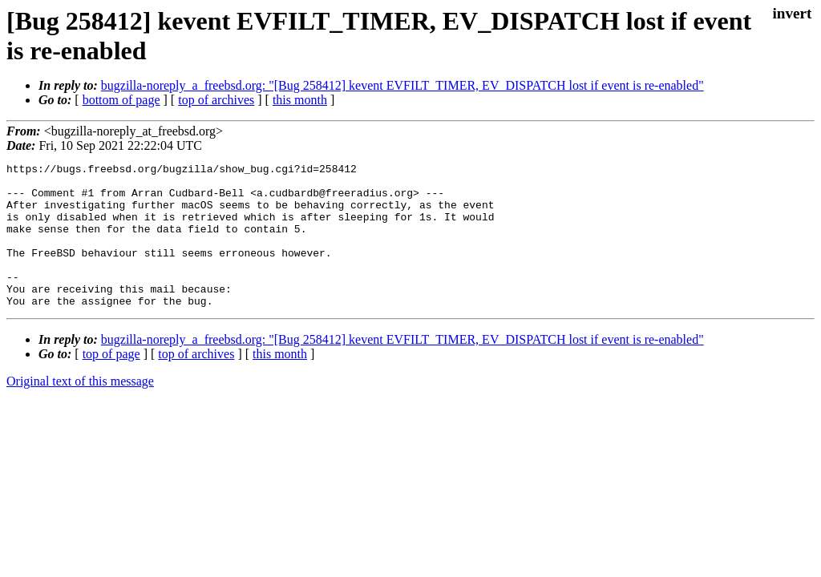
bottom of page (121, 100)
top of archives (216, 100)
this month (300, 100)
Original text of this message (80, 410)
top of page (111, 382)
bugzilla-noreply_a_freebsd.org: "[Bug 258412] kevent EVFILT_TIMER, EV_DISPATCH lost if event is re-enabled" (402, 85)
